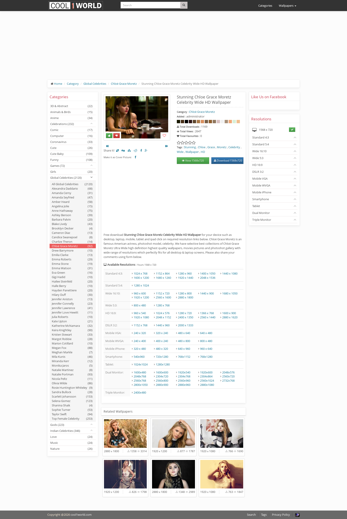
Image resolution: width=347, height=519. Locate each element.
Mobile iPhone (261, 192)
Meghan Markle (72, 352)
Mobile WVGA (261, 185)
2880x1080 (207, 385)
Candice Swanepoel (72, 237)
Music (71, 442)
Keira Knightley (72, 330)
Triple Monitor (261, 220)
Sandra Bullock (72, 392)
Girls (71, 171)
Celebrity (234, 147)
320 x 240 (162, 333)
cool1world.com (81, 515)
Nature (71, 448)
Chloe (201, 147)
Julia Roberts (72, 317)
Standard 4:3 (260, 137)
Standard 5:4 (260, 144)
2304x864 (206, 376)
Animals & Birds (71, 112)
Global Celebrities (94, 84)
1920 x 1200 (141, 297)
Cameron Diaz (72, 233)
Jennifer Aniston (72, 299)
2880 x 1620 (229, 317)
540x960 (139, 357)
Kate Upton (72, 321)
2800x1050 (141, 385)
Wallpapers (287, 6)
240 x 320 (140, 333)
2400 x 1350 (185, 317)
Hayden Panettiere (72, 290)
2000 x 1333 (185, 325)
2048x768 (140, 376)
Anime (71, 118)
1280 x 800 (185, 293)
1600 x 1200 (141, 278)
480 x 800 (184, 341)
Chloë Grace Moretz (124, 84)
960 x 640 (206, 349)
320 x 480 (140, 349)
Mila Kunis (72, 356)
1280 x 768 (163, 305)
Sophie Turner (72, 410)
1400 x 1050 (207, 273)
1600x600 (162, 372)
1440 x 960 (163, 325)
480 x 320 (162, 349)
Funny (71, 160)
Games (57, 166)
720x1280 (162, 357)
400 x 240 (162, 341)
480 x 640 (184, 333)
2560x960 (184, 381)
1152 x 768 (140, 325)
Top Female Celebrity (72, 418)
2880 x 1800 (185, 297)
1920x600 (206, 372)
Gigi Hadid (72, 277)
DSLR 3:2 (258, 172)
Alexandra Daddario (72, 188)
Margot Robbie (72, 339)
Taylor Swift (72, 414)
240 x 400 (140, 341)
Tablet (256, 206)
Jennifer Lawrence (72, 308)
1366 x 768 (207, 313)
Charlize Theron (72, 241)
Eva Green (72, 272)
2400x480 (140, 392)
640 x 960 (184, 349)
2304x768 (184, 376)
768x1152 (184, 357)
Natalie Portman (72, 374)
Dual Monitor (261, 213)
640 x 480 (206, 333)
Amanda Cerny (72, 193)
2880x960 (184, 385)
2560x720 (228, 376)
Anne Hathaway (72, 210)
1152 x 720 (163, 293)
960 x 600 (140, 293)
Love (71, 436)
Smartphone (260, 199)
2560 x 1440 (207, 317)
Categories (265, 6)
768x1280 (206, 357)
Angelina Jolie (72, 206)
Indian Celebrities (65, 431)
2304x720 (162, 376)
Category (73, 84)
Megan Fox (72, 348)
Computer (71, 136)
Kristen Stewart (72, 334)
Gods (57, 425)
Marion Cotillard (72, 343)
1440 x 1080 (229, 273)
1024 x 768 (140, 273)
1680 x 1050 (229, 293)
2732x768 (228, 381)
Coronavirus (71, 142)
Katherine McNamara (72, 325)
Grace (211, 147)
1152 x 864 (163, 273)
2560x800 (162, 381)
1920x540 (184, 372)
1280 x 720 (185, 313)
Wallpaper (192, 152)
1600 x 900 (229, 313)
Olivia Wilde (72, 383)
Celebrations (62, 124)
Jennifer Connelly (72, 303)
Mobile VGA (260, 179)
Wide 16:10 (259, 151)
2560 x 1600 (163, 297)
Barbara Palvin (72, 219)
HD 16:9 (257, 165)
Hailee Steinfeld (72, 281)
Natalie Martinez (72, 370)
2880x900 (162, 385)
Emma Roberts (72, 259)
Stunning (190, 147)
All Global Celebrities (72, 184)
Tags (264, 515)
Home (58, 84)
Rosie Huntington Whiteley (72, 387)
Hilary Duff (72, 294)
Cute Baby (71, 154)
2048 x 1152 (163, 317)
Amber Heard (72, 202)
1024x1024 (141, 364)
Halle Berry (72, 286)
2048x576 (228, 372)
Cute (71, 148)
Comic (71, 130)
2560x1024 (207, 381)
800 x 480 (140, 305)
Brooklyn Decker (72, 228)
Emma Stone (72, 263)
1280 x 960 (185, 273)
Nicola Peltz (72, 379)
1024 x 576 (163, 313)
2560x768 (140, 381)
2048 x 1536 (207, 278)
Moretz (221, 147)
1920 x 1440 (185, 278)
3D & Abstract (71, 106)
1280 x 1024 (141, 285)
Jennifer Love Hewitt (72, 312)
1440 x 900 (207, 293)
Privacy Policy (281, 515)
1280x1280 (163, 364)
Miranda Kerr (72, 361)
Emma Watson (72, 268)
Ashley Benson (72, 215)
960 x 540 (140, 313)
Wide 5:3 (257, 158)
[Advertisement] (173, 49)
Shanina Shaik (72, 405)
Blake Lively (72, 224)
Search (251, 515)
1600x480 (140, 372)
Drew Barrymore (72, 250)
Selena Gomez (72, 401)
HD (203, 152)
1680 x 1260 (163, 278)
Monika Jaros (72, 365)
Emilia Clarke (72, 255)
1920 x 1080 (141, 317)
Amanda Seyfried (72, 197)
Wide (180, 152)
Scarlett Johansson (72, 396)
